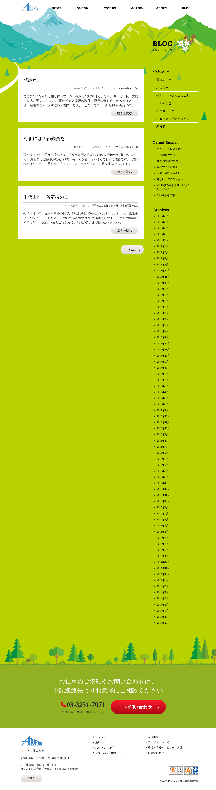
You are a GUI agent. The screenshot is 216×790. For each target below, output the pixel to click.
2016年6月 (163, 452)
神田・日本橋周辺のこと (125, 205)
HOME (56, 8)
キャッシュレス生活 (169, 149)
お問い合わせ (138, 707)
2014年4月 (163, 610)
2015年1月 (163, 556)
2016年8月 (163, 440)
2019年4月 (163, 246)
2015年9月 (163, 507)
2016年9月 (163, 434)
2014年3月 (163, 616)
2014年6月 (163, 598)
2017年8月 (163, 367)
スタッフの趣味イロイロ (125, 88)
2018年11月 (163, 276)
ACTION (135, 8)
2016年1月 (163, 483)
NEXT (132, 249)
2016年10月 (163, 428)
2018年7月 (163, 301)
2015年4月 (163, 537)
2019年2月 (163, 258)
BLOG (187, 8)
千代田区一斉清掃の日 (46, 197)
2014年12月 (163, 562)
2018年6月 (163, 307)
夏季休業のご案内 (167, 161)
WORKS (110, 8)
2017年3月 (163, 398)
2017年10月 (163, 355)
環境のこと (97, 205)
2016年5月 (163, 458)
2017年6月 (163, 380)
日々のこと (107, 88)
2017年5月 (163, 386)
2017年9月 (163, 361)
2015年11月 (163, 495)
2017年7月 (163, 374)
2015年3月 (163, 544)
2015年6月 (163, 525)
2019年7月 (163, 228)
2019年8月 (163, 222)
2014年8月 (163, 586)
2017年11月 (163, 349)
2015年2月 (163, 550)
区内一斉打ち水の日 (169, 173)
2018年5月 (163, 313)
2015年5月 (163, 531)
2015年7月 (163, 519)
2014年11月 (163, 568)
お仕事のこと (165, 110)
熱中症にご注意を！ (169, 167)
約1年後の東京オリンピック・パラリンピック (177, 187)
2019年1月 (163, 264)
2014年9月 (163, 580)
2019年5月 (163, 240)
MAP (31, 778)
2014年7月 (163, 592)
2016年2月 (163, 477)
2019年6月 (163, 234)
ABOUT (163, 8)
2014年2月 (163, 622)
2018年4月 (163, 319)
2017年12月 (163, 343)
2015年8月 (163, 513)
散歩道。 (32, 79)
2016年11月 (163, 422)
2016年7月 (163, 446)
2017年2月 (163, 404)
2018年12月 (163, 270)
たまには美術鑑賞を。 (46, 138)
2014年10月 (163, 574)
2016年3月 (163, 471)
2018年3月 (163, 325)
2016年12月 (163, 416)
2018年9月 (163, 288)
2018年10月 (163, 282)
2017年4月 (163, 392)
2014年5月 (163, 604)
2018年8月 (163, 295)
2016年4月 (163, 464)
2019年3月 (163, 252)
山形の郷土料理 (166, 155)
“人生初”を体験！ (167, 195)
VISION (83, 8)
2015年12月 (163, 489)
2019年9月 (163, 216)
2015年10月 (163, 501)
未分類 (160, 126)
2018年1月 (163, 337)
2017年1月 (163, 410)
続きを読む (124, 113)
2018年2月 (163, 331)
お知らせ (108, 205)
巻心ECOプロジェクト (170, 179)
